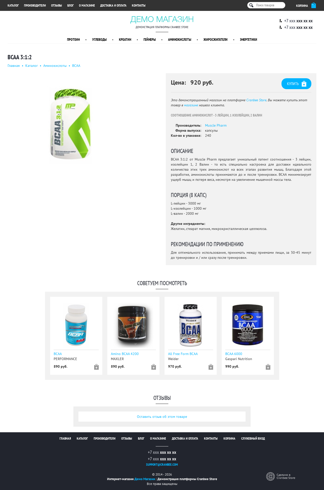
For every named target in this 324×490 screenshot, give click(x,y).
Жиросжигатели (216, 39)
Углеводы (99, 39)
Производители (35, 5)
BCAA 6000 (233, 353)
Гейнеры (150, 39)
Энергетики (248, 39)
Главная (14, 65)
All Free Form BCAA (183, 353)
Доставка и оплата (113, 5)
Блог (70, 5)
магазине (191, 105)
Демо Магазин (162, 19)
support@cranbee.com (162, 464)
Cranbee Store (256, 100)
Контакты (139, 5)
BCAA (76, 65)
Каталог (13, 5)
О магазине (87, 5)
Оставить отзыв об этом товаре (162, 416)
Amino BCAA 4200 (125, 353)
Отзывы (56, 5)
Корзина (229, 438)
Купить (296, 84)
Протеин (73, 39)
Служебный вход (253, 438)
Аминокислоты (179, 39)
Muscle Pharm (216, 125)
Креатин (125, 39)
